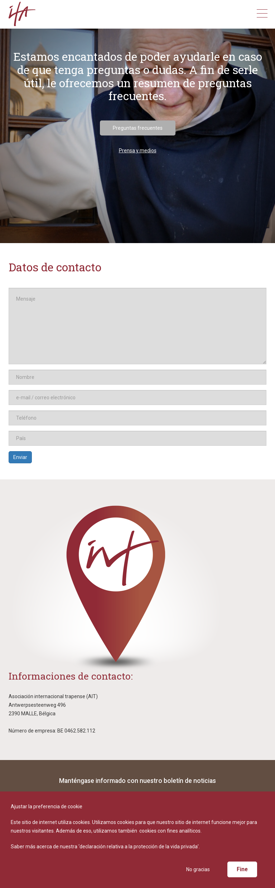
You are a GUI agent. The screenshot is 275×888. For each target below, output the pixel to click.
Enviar (20, 457)
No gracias (198, 869)
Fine (242, 869)
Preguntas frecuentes (138, 128)
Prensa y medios (137, 150)
